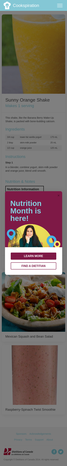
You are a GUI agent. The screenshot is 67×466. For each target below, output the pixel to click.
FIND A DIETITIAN (33, 266)
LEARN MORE (33, 256)
